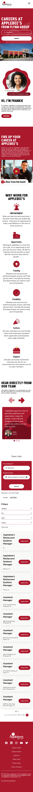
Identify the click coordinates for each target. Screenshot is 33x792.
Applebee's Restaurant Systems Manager (9, 539)
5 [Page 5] (12, 715)
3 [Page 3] (8, 715)
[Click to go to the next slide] (21, 401)
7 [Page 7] (16, 715)
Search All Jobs (16, 752)
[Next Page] (27, 715)
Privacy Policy (16, 763)
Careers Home (16, 748)
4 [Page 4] (10, 715)
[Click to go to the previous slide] (11, 401)
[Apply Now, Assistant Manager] (24, 601)
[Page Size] (16, 711)
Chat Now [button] (7, 116)
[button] (26, 477)
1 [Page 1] (4, 715)
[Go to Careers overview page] (7, 3)
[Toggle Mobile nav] (29, 3)
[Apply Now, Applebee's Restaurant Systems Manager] (24, 541)
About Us (17, 755)
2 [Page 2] (6, 715)
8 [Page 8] (18, 715)
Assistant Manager (8, 599)
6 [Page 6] (14, 715)
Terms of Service (16, 767)
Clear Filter (4, 527)
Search (16, 38)
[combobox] (16, 477)
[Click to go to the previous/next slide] (14, 440)
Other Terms (16, 759)
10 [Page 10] (23, 715)
